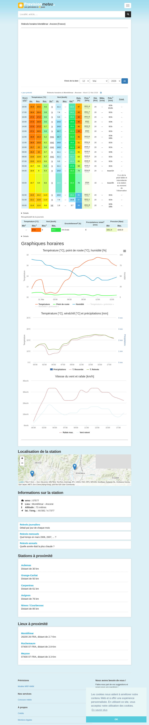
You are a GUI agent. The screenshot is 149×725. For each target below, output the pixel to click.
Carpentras (74, 587)
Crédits (21, 713)
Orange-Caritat (74, 577)
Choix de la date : (71, 81)
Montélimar (74, 635)
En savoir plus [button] (99, 710)
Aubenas (74, 567)
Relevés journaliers (74, 526)
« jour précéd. (26, 93)
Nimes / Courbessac (74, 607)
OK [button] (116, 719)
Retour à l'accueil (36, 5)
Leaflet (21, 482)
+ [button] (22, 458)
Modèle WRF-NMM (26, 686)
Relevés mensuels (74, 536)
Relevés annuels (74, 545)
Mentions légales (25, 720)
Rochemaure (74, 645)
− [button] (22, 463)
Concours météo (25, 700)
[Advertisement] (74, 53)
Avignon (74, 597)
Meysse (74, 655)
